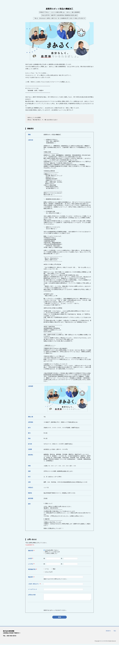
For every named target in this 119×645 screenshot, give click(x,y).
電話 (54, 569)
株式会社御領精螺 (103, 642)
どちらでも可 (49, 572)
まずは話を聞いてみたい (52, 550)
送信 (59, 618)
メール (47, 569)
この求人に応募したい (51, 553)
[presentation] (55, 608)
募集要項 (108, 632)
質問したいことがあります (52, 552)
